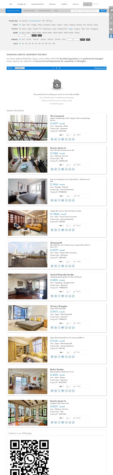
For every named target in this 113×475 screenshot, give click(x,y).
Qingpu (53, 25)
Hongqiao (77, 29)
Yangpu (65, 25)
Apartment (25, 21)
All (20, 21)
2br (26, 43)
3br (29, 43)
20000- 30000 (47, 33)
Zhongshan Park (62, 29)
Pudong (40, 25)
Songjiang (72, 25)
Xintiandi (35, 29)
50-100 (28, 39)
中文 (94, 4)
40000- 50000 (68, 33)
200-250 (50, 39)
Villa (43, 21)
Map (56, 11)
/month (57, 124)
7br (43, 43)
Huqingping (94, 29)
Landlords (64, 4)
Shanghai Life (22, 4)
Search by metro (29, 11)
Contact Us (87, 4)
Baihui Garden (57, 369)
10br (53, 43)
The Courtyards (57, 116)
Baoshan (89, 25)
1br (23, 43)
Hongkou (59, 25)
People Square (47, 29)
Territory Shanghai (58, 306)
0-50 (23, 39)
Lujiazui (24, 29)
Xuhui (28, 25)
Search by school (45, 11)
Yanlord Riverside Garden (62, 275)
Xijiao (88, 29)
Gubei (83, 29)
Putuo (84, 25)
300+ (64, 39)
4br (33, 43)
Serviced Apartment (35, 21)
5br (36, 43)
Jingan (24, 25)
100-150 (35, 39)
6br (40, 43)
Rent (10, 4)
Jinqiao (29, 29)
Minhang (79, 25)
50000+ (77, 33)
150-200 (43, 39)
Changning (46, 25)
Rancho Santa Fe (58, 148)
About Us (75, 4)
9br (50, 43)
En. (98, 4)
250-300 (57, 39)
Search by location (13, 11)
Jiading (96, 25)
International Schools (37, 4)
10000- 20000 (36, 33)
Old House (49, 21)
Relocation (52, 4)
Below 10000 (26, 33)
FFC (40, 29)
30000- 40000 (58, 33)
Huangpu (34, 25)
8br (46, 43)
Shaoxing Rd (56, 243)
